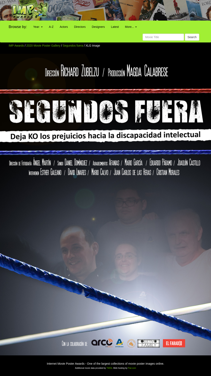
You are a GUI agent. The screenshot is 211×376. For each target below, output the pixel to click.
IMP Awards (16, 45)
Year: (38, 26)
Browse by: (18, 27)
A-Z (51, 26)
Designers (98, 26)
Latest (115, 26)
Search (192, 37)
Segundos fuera (73, 45)
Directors (80, 26)
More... (131, 26)
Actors (64, 26)
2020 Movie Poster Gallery (43, 45)
